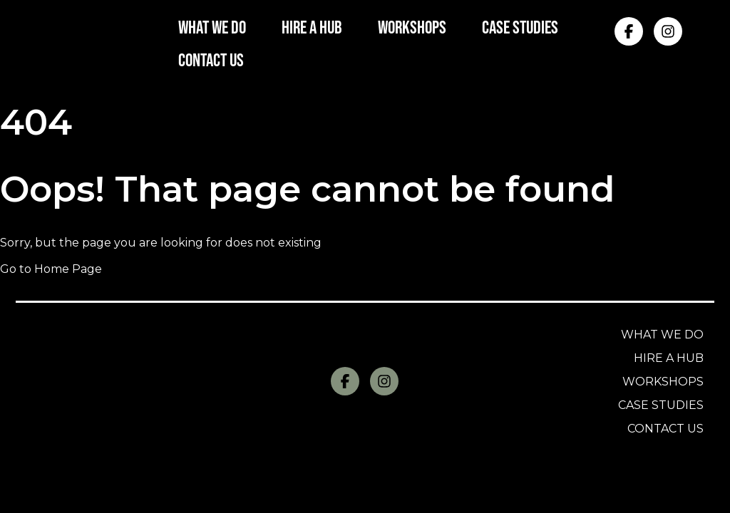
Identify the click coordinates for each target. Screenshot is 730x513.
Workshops (663, 381)
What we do (662, 334)
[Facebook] (629, 31)
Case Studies (661, 405)
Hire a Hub (669, 358)
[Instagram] (668, 31)
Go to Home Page (51, 269)
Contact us (665, 428)
